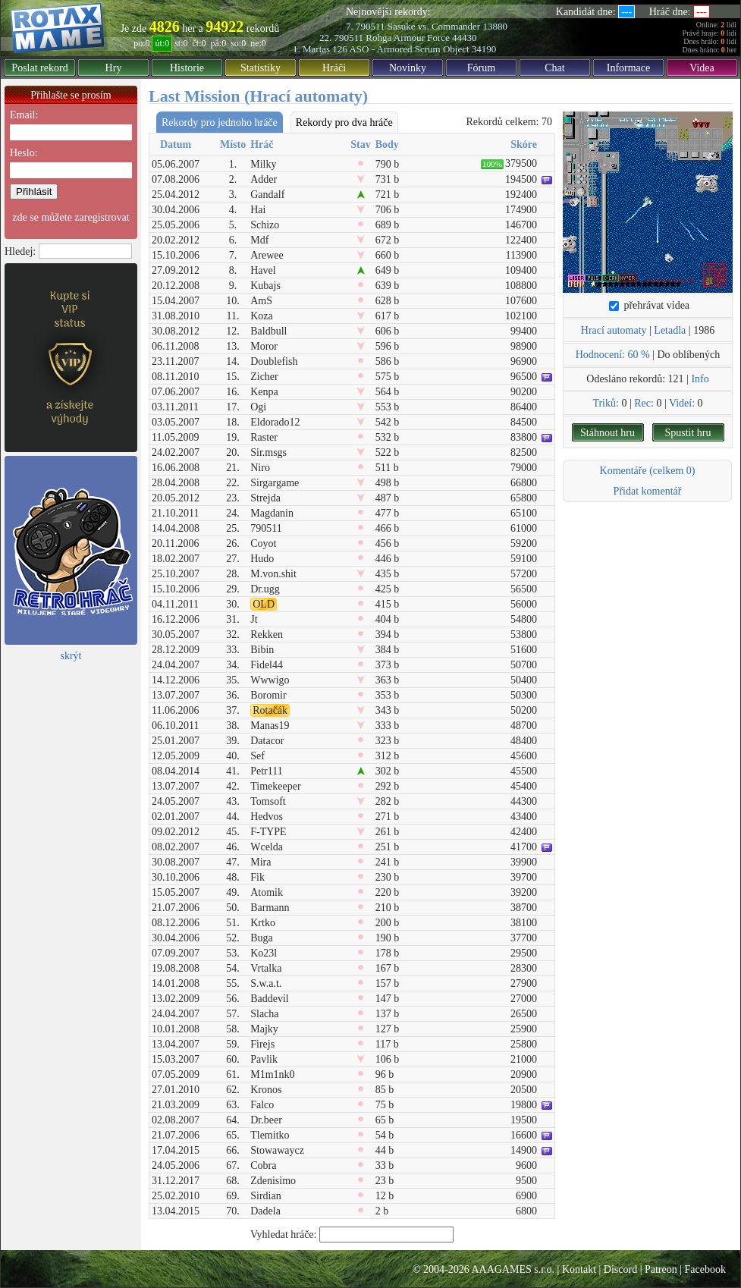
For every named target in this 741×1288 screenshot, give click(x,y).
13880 (494, 26)
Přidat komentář (648, 491)
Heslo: (24, 153)
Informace (629, 68)
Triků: (605, 403)
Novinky (407, 68)
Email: (24, 115)
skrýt (71, 655)
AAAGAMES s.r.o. (512, 1269)
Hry (113, 68)
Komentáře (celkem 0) (647, 470)
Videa (701, 68)
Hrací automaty (614, 330)
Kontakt (579, 1269)
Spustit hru (687, 432)
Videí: (682, 403)
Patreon (661, 1269)
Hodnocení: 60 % (613, 354)
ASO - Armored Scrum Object (409, 49)
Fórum (481, 68)
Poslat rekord (39, 68)
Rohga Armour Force (407, 37)
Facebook (705, 1269)
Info (699, 379)
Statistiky (260, 68)
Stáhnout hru (607, 432)
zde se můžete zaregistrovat (70, 217)
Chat (554, 68)
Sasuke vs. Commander (434, 26)
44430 (464, 37)
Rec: (644, 403)
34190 (484, 49)
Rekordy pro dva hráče (344, 122)
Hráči (334, 68)
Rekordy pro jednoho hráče (220, 122)
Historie (187, 68)
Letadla (670, 330)
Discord (620, 1269)
